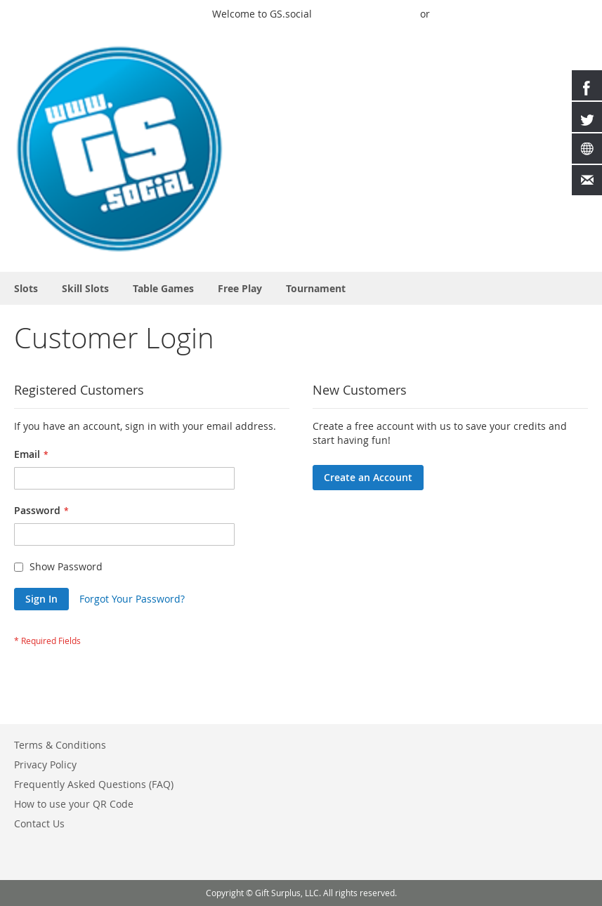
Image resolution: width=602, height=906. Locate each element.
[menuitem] (26, 288)
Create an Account (545, 13)
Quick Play (346, 13)
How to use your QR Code (73, 803)
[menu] (301, 288)
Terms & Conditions (60, 744)
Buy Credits (464, 13)
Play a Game (173, 13)
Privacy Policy (45, 764)
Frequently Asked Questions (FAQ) (94, 784)
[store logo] (119, 149)
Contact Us (39, 823)
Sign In (397, 13)
